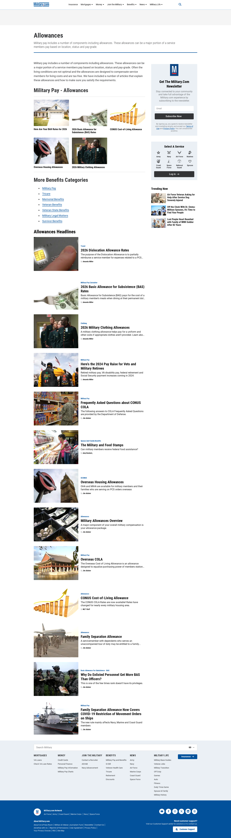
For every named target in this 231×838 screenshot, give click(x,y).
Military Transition (161, 768)
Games (157, 775)
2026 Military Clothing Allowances (88, 167)
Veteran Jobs (159, 764)
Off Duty (157, 772)
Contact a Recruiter (90, 760)
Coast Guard (135, 775)
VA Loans (38, 760)
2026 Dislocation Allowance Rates (105, 250)
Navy (132, 764)
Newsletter (89, 825)
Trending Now (159, 188)
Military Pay (49, 188)
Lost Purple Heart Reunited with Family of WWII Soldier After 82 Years (180, 222)
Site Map (60, 831)
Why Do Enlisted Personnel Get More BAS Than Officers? (110, 677)
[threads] (194, 811)
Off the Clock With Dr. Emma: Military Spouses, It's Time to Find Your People (181, 210)
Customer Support (185, 829)
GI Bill (108, 764)
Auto (156, 779)
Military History (160, 795)
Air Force (133, 768)
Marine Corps (135, 772)
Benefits (132, 4)
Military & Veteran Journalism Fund (69, 825)
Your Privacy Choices (42, 831)
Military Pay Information (68, 768)
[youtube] (162, 811)
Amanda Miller (88, 261)
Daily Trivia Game (161, 787)
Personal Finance (65, 764)
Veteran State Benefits (55, 210)
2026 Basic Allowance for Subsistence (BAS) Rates (84, 131)
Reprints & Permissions (59, 828)
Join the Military (115, 4)
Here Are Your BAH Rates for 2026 (50, 129)
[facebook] (168, 811)
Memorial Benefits (53, 199)
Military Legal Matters (55, 215)
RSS (54, 831)
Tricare (46, 193)
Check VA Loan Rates (43, 764)
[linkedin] (188, 811)
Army (132, 760)
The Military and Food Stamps (102, 445)
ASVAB (85, 764)
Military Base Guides (162, 760)
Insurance (73, 4)
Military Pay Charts (65, 772)
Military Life (156, 4)
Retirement (110, 775)
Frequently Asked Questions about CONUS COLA (111, 405)
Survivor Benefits (52, 221)
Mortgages (87, 4)
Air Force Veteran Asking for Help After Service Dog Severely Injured (181, 197)
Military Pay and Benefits (116, 760)
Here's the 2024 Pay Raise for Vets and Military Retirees (108, 366)
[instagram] (175, 811)
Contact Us (99, 825)
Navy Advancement (90, 768)
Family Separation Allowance (101, 637)
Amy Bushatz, (88, 453)
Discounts (110, 779)
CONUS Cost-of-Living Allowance (126, 129)
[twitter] (181, 811)
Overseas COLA (92, 559)
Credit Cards (63, 760)
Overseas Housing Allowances (48, 167)
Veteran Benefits (52, 204)
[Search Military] (110, 747)
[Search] (180, 4)
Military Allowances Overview (101, 521)
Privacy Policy (169, 129)
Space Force (135, 779)
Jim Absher (87, 418)
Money (100, 4)
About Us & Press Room (43, 825)
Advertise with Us (41, 828)
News (143, 4)
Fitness (157, 783)
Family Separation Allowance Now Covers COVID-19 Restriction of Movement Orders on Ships (111, 714)
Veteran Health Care (114, 768)
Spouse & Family (161, 791)
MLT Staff (86, 609)
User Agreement (76, 828)
